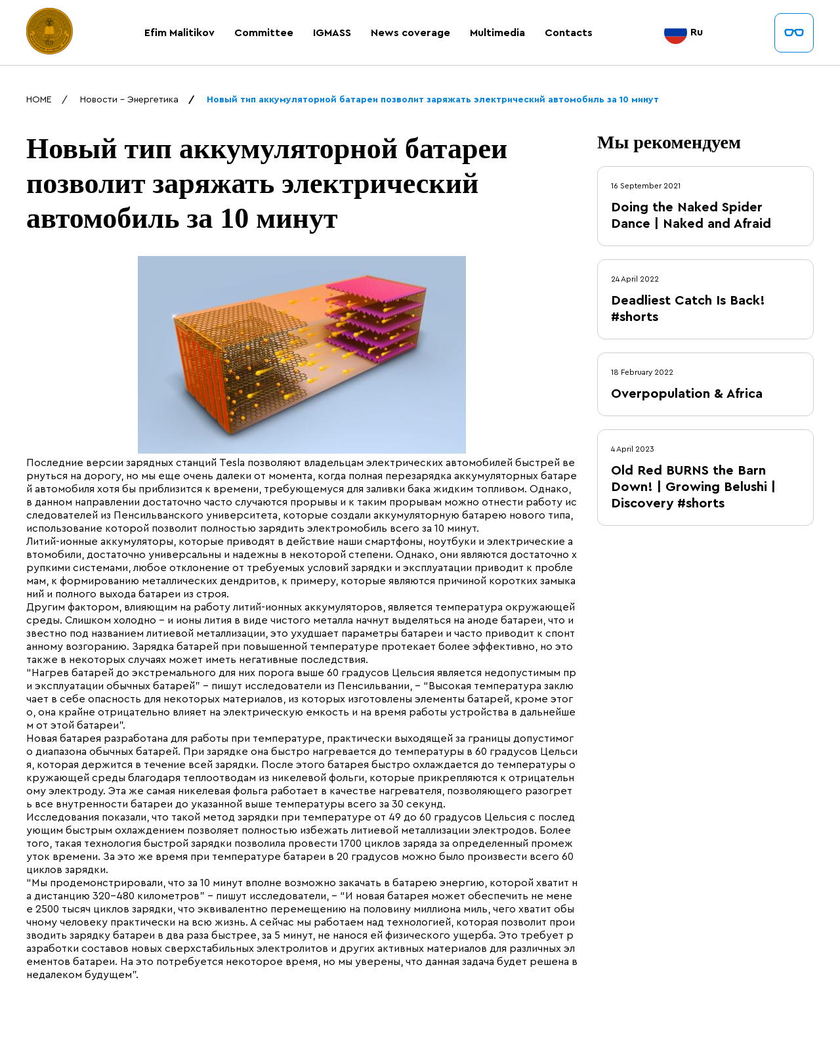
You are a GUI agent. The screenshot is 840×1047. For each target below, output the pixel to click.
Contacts (569, 33)
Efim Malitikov (179, 33)
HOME (39, 99)
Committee (263, 33)
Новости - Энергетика (129, 99)
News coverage (410, 33)
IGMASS (332, 33)
